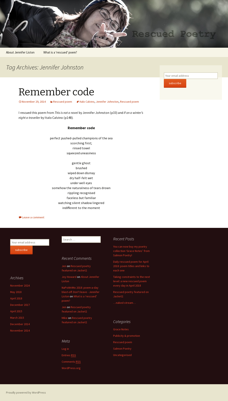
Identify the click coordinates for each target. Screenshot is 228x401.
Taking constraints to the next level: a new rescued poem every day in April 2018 (131, 281)
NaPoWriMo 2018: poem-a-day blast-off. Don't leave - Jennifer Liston (80, 292)
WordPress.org (71, 368)
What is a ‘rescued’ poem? (60, 52)
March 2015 (17, 318)
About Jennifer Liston (20, 52)
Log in (65, 349)
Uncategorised (122, 355)
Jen (64, 266)
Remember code (56, 92)
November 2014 (20, 330)
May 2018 (16, 292)
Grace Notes (121, 329)
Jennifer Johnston (107, 101)
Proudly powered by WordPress (26, 392)
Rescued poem (62, 101)
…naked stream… (124, 303)
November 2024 (20, 285)
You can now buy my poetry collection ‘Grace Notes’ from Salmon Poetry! (131, 251)
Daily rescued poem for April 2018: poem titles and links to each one (131, 266)
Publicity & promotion (126, 336)
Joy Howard (69, 277)
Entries (69, 355)
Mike (64, 318)
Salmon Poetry (122, 348)
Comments (71, 362)
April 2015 (16, 311)
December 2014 (20, 324)
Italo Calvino (87, 101)
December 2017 (20, 305)
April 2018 (16, 298)
